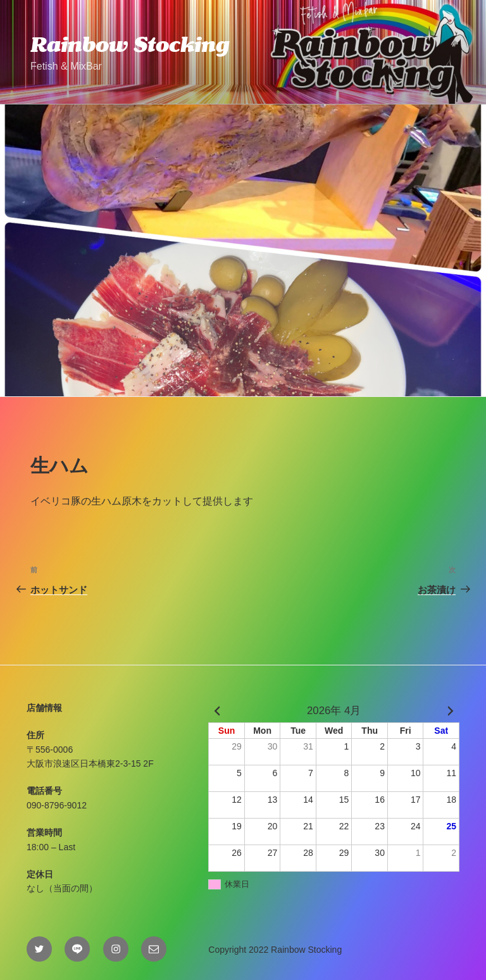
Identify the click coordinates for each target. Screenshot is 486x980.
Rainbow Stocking (129, 44)
